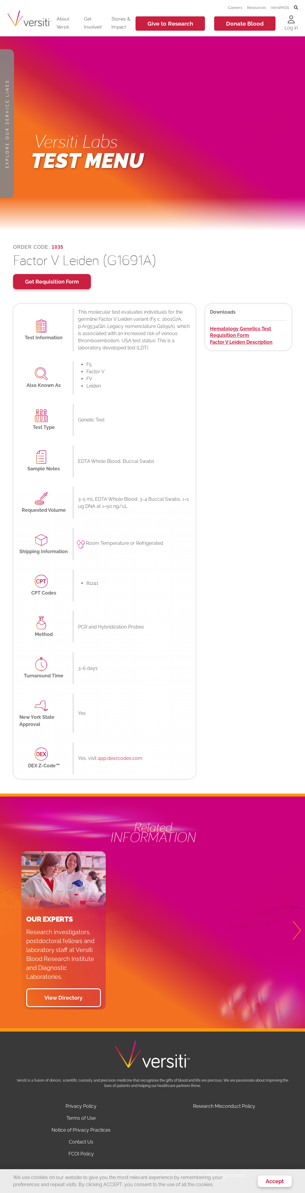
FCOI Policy (81, 1154)
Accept (275, 1181)
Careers (235, 7)
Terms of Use (81, 1118)
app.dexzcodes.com (120, 758)
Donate (245, 23)
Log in (291, 28)
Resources (256, 7)
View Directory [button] (63, 998)
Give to (170, 23)
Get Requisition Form (52, 282)
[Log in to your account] (291, 19)
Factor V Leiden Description (241, 342)
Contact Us (81, 1142)
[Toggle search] (296, 8)
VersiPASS (280, 7)
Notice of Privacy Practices (81, 1130)
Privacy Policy (81, 1106)
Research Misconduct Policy (224, 1106)
